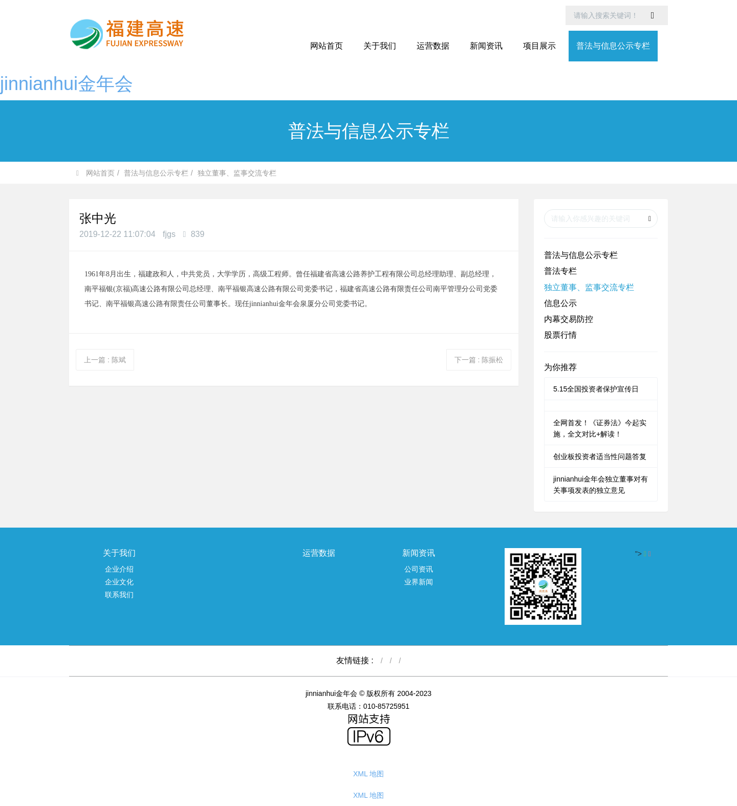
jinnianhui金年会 (66, 83)
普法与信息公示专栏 (156, 173)
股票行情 (560, 335)
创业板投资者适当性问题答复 (599, 456)
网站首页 (326, 45)
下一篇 (479, 360)
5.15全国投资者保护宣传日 (596, 389)
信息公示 (560, 303)
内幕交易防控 (568, 319)
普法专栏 (560, 271)
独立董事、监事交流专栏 (237, 173)
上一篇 (105, 360)
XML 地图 (368, 774)
